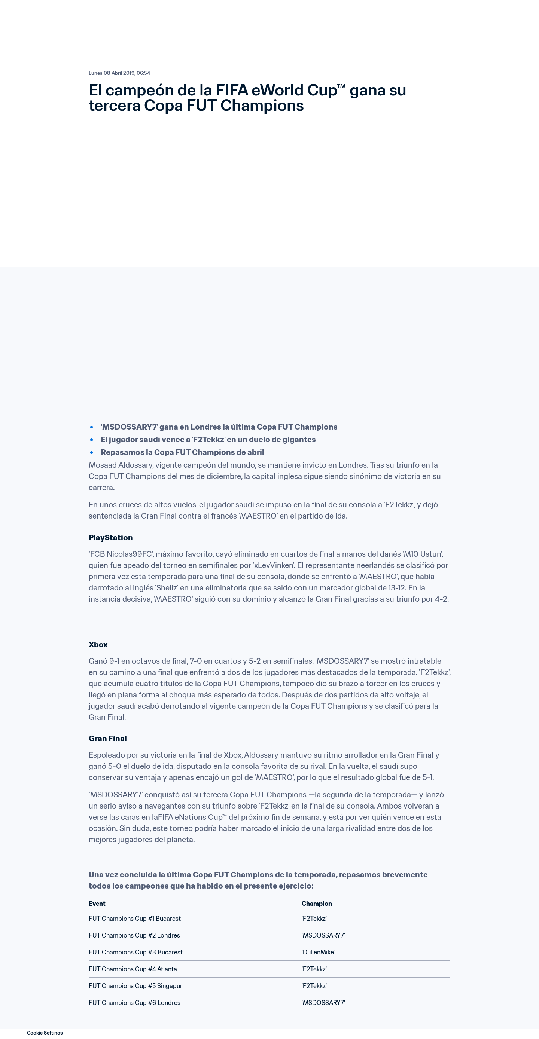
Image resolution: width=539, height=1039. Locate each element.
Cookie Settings (45, 1033)
